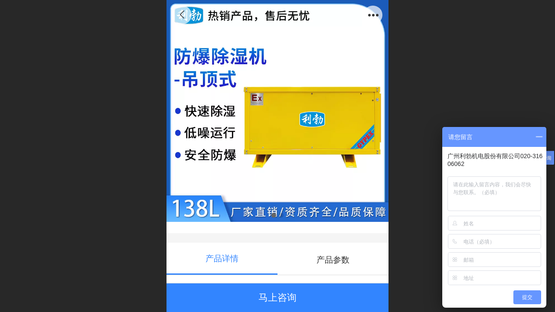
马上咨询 (277, 297)
